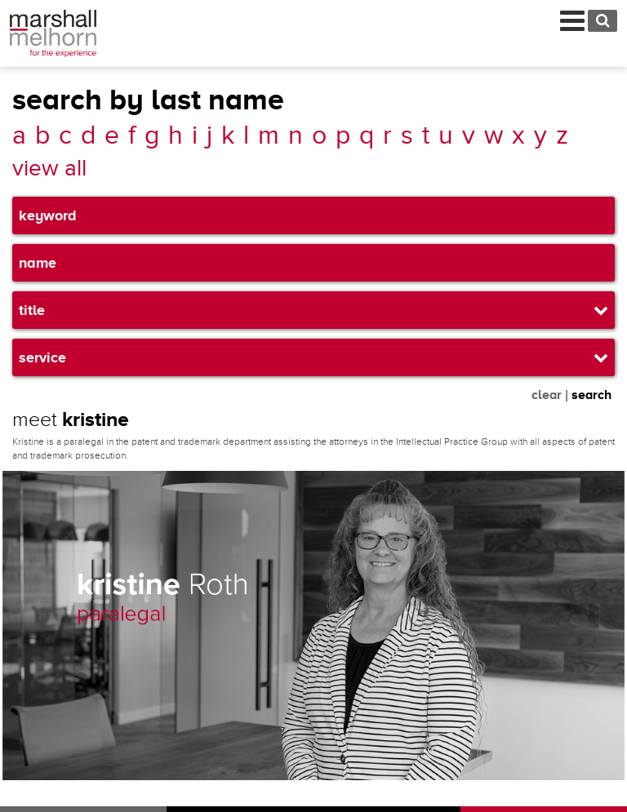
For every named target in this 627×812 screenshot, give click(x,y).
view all (49, 168)
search (591, 395)
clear (546, 395)
